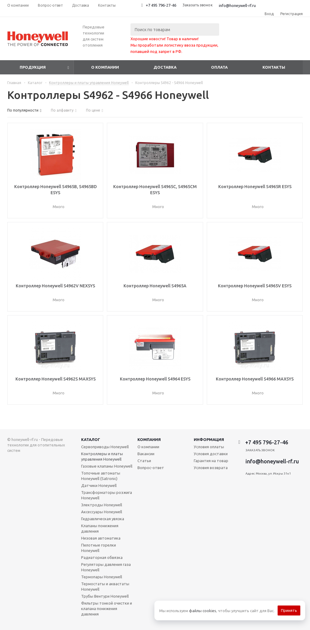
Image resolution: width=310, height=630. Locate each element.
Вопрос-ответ (150, 467)
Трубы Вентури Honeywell (105, 596)
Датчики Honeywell (99, 485)
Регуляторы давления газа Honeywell (106, 567)
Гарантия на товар (211, 461)
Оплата (219, 67)
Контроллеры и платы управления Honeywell (102, 456)
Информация (209, 439)
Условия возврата (211, 467)
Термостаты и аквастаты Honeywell (105, 586)
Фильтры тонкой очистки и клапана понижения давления (106, 608)
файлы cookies (202, 611)
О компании (105, 67)
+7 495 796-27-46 (161, 5)
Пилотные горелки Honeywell (98, 548)
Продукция (33, 67)
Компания (149, 439)
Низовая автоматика (100, 538)
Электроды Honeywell (101, 505)
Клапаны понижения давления (99, 528)
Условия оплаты (209, 447)
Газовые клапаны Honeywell (106, 466)
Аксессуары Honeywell (101, 512)
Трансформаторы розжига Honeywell (106, 495)
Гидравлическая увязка (102, 519)
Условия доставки (211, 454)
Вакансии (145, 454)
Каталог (90, 439)
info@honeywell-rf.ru (237, 5)
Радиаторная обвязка (102, 557)
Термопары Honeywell (101, 577)
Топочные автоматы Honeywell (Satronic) (100, 476)
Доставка (164, 67)
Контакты (273, 67)
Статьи (144, 461)
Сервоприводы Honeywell (105, 447)
